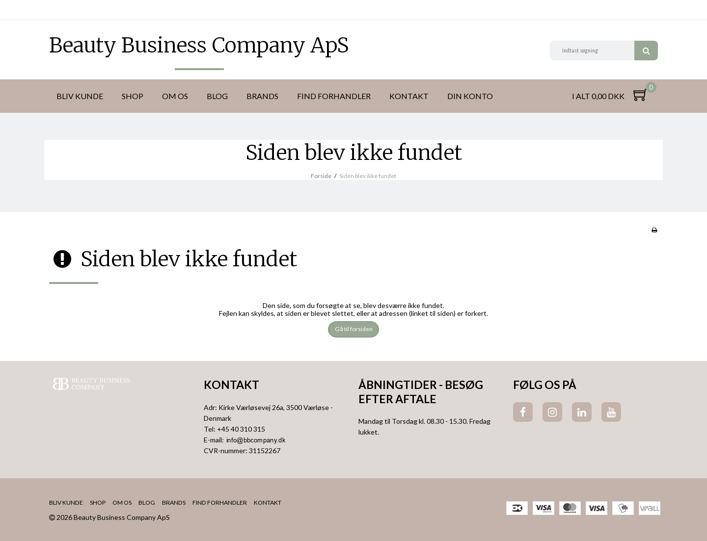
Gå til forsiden (354, 329)
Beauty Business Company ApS (199, 45)
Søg (646, 50)
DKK (57, 10)
